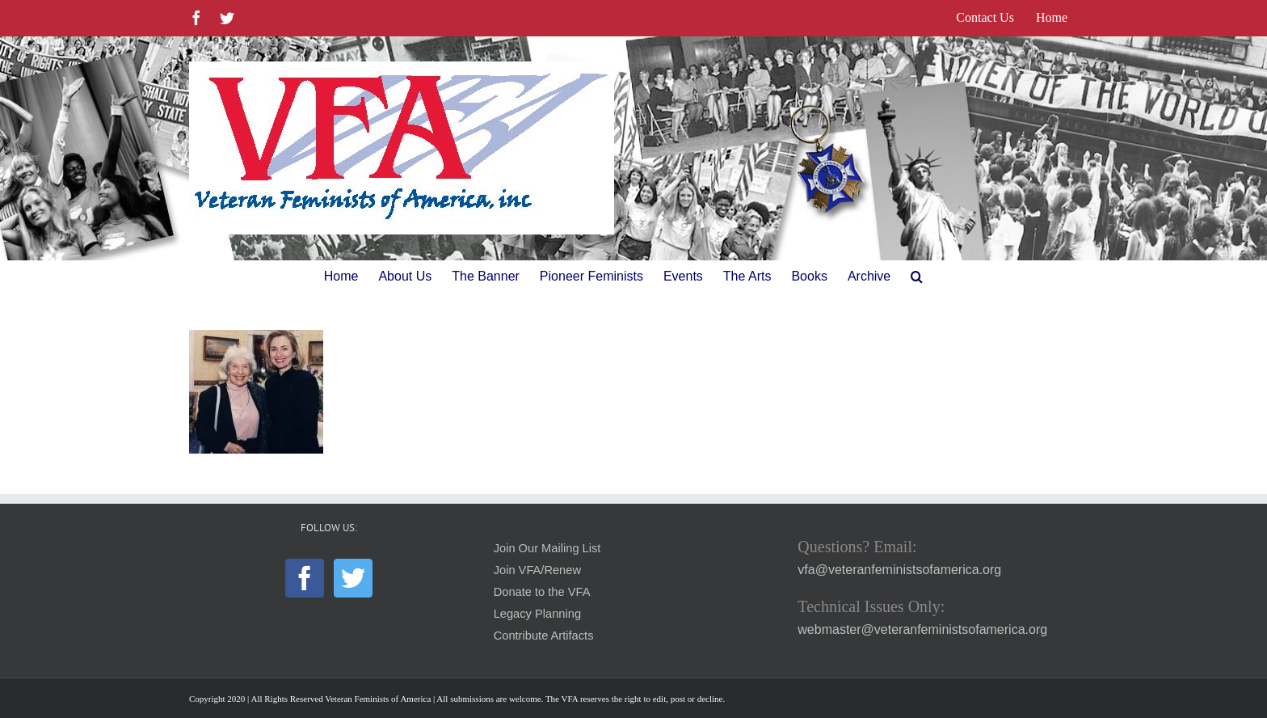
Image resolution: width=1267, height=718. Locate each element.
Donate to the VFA (542, 591)
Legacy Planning (537, 613)
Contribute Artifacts (544, 635)
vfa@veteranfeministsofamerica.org (899, 570)
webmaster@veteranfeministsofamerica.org (922, 629)
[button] (917, 276)
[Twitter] (353, 578)
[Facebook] (304, 578)
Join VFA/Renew (537, 570)
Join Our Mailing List (547, 548)
